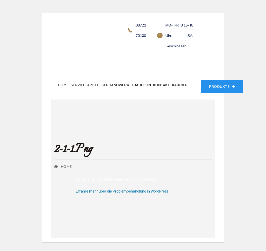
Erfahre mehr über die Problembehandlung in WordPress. (122, 191)
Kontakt (161, 85)
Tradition (141, 85)
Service (78, 85)
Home (63, 85)
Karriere (181, 85)
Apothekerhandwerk (108, 85)
